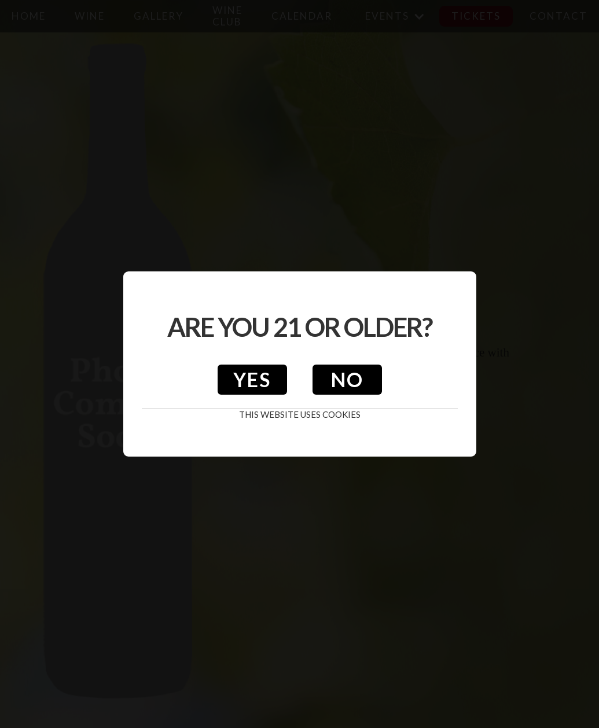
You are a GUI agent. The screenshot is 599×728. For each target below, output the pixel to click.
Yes (252, 379)
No (347, 379)
